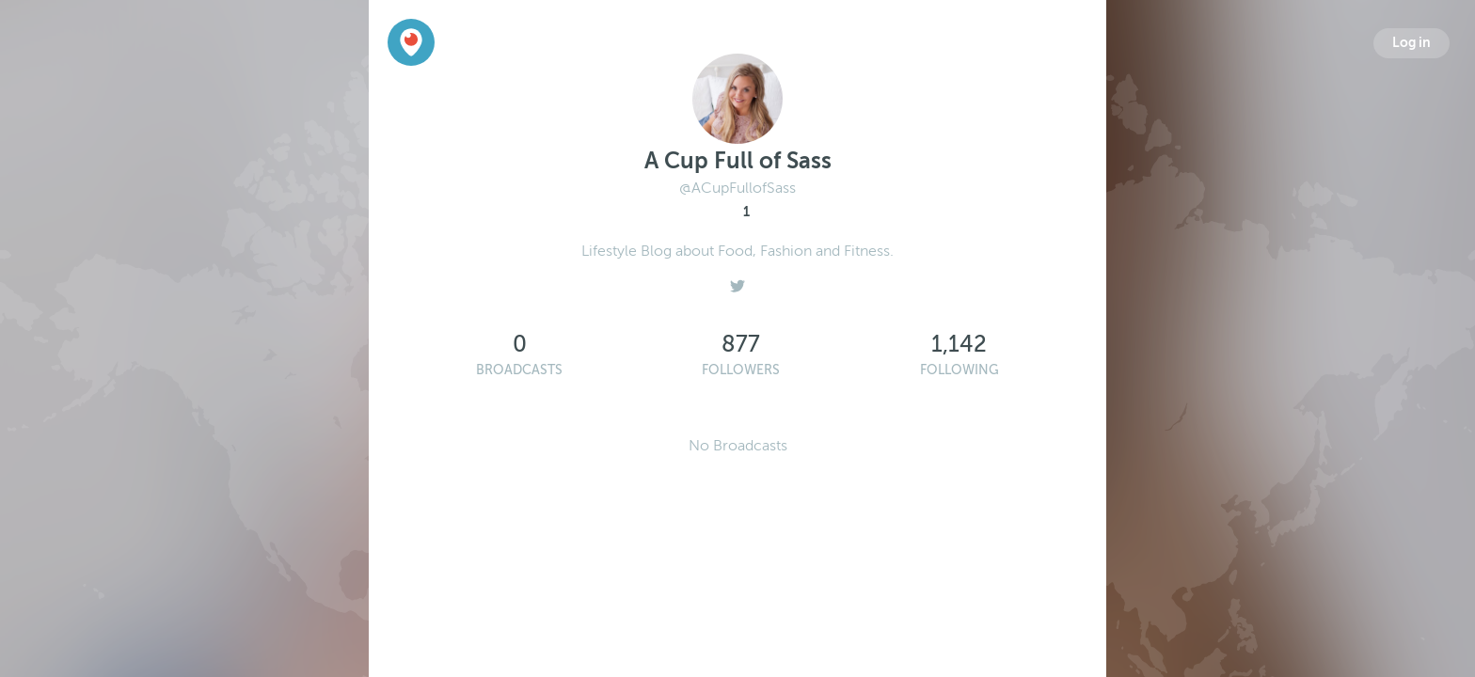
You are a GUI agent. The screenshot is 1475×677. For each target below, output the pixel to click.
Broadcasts (519, 370)
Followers (741, 370)
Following (959, 370)
